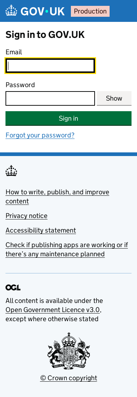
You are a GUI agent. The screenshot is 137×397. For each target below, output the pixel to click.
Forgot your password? (40, 135)
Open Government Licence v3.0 (52, 309)
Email (13, 52)
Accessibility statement (40, 230)
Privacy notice (26, 215)
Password (20, 85)
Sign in (68, 118)
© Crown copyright (68, 378)
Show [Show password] (114, 98)
